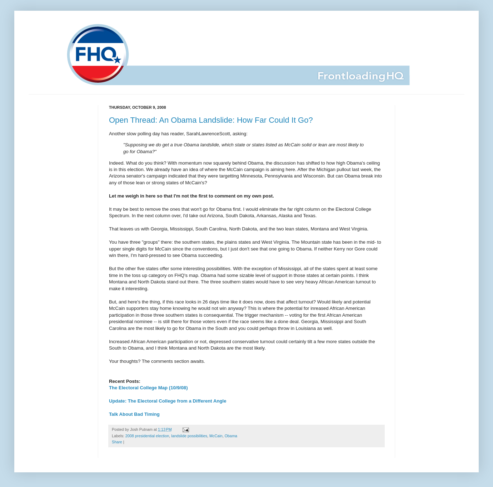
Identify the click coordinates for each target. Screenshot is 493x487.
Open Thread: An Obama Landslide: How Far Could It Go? (211, 120)
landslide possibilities (189, 436)
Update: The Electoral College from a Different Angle (167, 401)
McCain (216, 436)
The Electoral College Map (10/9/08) (148, 387)
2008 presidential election (147, 436)
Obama (231, 436)
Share (117, 442)
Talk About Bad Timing (134, 414)
